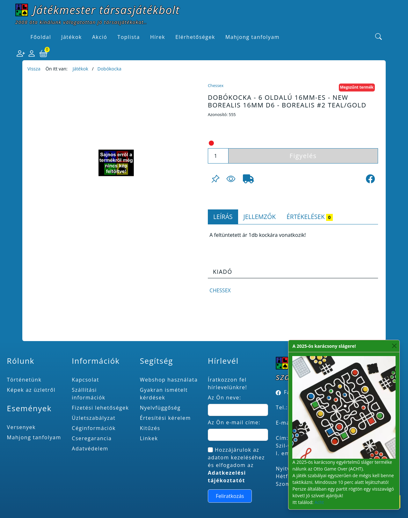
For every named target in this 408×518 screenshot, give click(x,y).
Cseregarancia (92, 438)
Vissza (33, 69)
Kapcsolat (85, 379)
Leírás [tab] (223, 216)
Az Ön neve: (224, 397)
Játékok (80, 69)
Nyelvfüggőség (160, 407)
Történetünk (24, 379)
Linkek (149, 438)
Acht (319, 502)
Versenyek (21, 427)
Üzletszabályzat (93, 417)
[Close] (394, 346)
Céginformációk (94, 428)
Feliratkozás (230, 496)
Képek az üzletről (31, 389)
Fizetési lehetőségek (100, 407)
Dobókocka (109, 69)
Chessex (215, 85)
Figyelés (303, 155)
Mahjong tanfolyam (34, 437)
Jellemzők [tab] (260, 216)
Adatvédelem (90, 448)
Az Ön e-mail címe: (234, 422)
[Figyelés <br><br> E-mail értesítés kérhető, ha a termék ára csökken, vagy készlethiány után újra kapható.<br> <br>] (230, 178)
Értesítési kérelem (165, 417)
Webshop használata (169, 379)
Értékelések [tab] (310, 216)
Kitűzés (150, 428)
